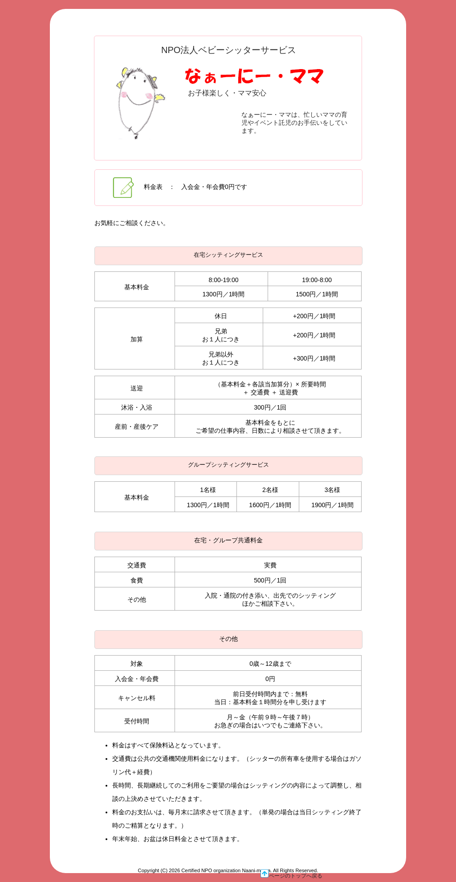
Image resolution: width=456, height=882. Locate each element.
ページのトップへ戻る (291, 874)
